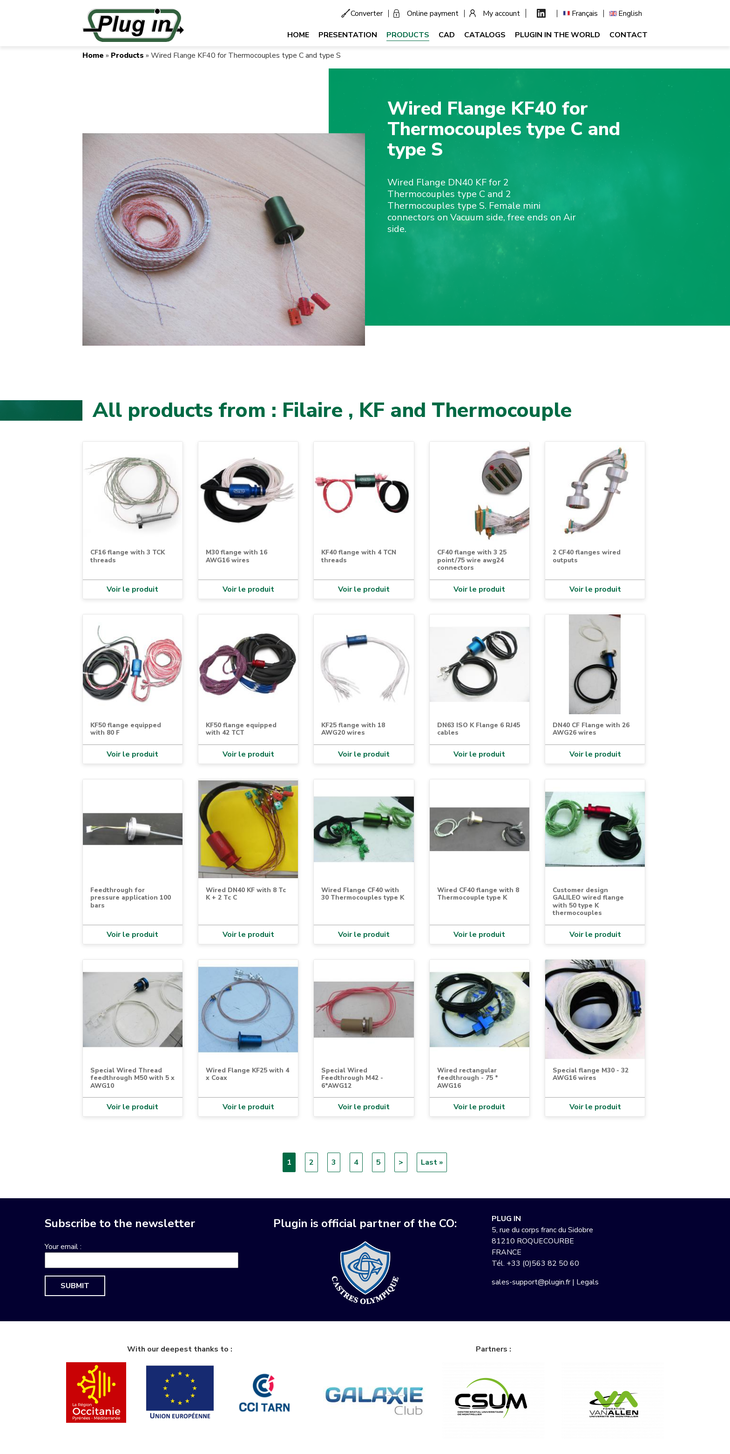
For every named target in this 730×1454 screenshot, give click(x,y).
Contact (628, 35)
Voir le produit (132, 589)
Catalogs (485, 35)
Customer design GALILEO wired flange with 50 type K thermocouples (588, 901)
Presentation (347, 35)
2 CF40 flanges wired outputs (587, 556)
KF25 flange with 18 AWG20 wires (353, 729)
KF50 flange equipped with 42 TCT (241, 729)
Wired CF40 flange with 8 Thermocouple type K (478, 894)
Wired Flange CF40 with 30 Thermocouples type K (362, 894)
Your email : (63, 1247)
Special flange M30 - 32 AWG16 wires (591, 1074)
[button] (223, 239)
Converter (367, 13)
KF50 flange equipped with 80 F (125, 729)
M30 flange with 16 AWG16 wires (236, 556)
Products (407, 35)
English (630, 13)
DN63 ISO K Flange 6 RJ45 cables (478, 729)
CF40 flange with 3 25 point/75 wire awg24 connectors (472, 560)
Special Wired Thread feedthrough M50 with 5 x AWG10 (132, 1078)
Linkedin (541, 13)
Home (298, 35)
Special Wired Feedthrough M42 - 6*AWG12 (352, 1078)
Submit (75, 1286)
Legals (587, 1282)
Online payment (433, 13)
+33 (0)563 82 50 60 (543, 1263)
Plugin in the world (557, 35)
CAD (447, 35)
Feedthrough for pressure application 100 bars (130, 898)
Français (585, 13)
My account (501, 13)
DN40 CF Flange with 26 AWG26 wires (591, 729)
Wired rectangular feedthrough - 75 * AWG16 (467, 1078)
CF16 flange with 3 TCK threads (127, 556)
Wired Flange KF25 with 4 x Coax (247, 1074)
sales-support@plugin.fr (531, 1282)
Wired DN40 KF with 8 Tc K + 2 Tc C (246, 894)
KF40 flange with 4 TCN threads (358, 556)
